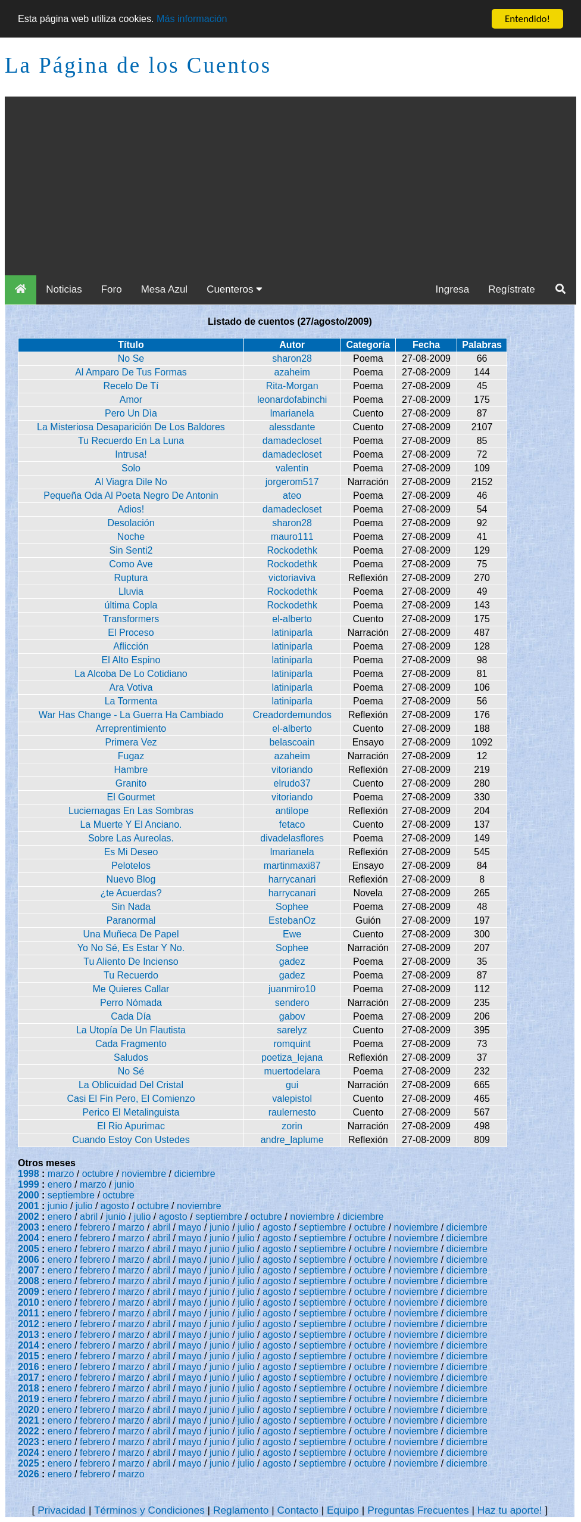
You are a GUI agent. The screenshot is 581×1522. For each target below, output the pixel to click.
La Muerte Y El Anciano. (131, 824)
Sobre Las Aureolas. (131, 838)
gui (292, 1085)
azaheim (292, 372)
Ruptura (131, 578)
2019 (28, 1399)
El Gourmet (131, 797)
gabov (292, 1016)
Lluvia (130, 591)
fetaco (292, 824)
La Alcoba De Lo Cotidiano (130, 674)
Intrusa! (130, 454)
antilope (292, 811)
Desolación (130, 523)
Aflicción (131, 646)
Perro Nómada (131, 1003)
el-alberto (292, 619)
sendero (292, 1003)
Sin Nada (131, 907)
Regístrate (511, 289)
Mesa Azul (164, 289)
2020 (28, 1410)
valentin (292, 468)
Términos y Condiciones (149, 1510)
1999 (28, 1184)
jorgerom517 (292, 482)
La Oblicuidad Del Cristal (131, 1085)
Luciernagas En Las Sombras (130, 811)
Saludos (131, 1057)
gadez (292, 961)
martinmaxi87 (292, 866)
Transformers (131, 619)
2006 (28, 1259)
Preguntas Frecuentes (418, 1510)
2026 (28, 1474)
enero (60, 1184)
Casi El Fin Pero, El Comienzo (131, 1099)
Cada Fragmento (131, 1044)
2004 (28, 1238)
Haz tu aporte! (509, 1510)
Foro (111, 289)
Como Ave (131, 564)
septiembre (71, 1195)
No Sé (131, 1071)
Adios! (131, 509)
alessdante (292, 427)
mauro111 (292, 537)
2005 (28, 1249)
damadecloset (292, 441)
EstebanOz (292, 920)
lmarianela (292, 413)
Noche (131, 537)
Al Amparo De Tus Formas (131, 372)
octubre (98, 1174)
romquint (292, 1044)
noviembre (143, 1174)
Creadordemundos (292, 715)
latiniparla (291, 633)
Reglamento (240, 1510)
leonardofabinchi (292, 400)
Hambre (131, 770)
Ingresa (453, 289)
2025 (28, 1463)
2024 (28, 1453)
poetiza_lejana (292, 1057)
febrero (95, 1227)
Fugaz (131, 756)
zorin (292, 1126)
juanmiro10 (292, 989)
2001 (28, 1206)
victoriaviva (292, 578)
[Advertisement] (290, 185)
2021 (28, 1420)
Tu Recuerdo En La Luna (131, 441)
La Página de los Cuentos (138, 65)
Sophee (292, 907)
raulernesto (292, 1112)
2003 (28, 1227)
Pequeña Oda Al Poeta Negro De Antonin (130, 495)
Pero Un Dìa (131, 413)
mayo (190, 1227)
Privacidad (62, 1510)
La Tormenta (131, 701)
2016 (28, 1367)
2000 (28, 1195)
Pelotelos (131, 866)
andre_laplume (292, 1140)
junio (124, 1184)
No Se (131, 358)
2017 (28, 1377)
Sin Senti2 (131, 550)
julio (84, 1206)
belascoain (292, 742)
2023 (28, 1442)
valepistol (292, 1099)
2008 (28, 1281)
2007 (28, 1270)
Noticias (64, 289)
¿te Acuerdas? (130, 893)
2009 (28, 1292)
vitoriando (292, 770)
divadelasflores (292, 838)
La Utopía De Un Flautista (131, 1030)
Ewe (292, 934)
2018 (28, 1388)
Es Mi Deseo (131, 852)
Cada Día (131, 1016)
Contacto (297, 1510)
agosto (115, 1206)
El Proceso (131, 633)
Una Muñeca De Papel (131, 934)
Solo (130, 468)
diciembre (194, 1174)
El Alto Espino (131, 660)
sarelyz (292, 1030)
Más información (201, 19)
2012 (28, 1324)
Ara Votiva (131, 687)
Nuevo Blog (131, 879)
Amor (131, 400)
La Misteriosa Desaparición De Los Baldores (131, 427)
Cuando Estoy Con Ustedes (130, 1140)
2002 (28, 1217)
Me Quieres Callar (131, 989)
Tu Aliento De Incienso (131, 961)
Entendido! (527, 19)
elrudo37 (292, 783)
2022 (28, 1431)
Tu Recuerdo (131, 975)
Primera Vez (131, 742)
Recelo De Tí (130, 386)
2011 (28, 1313)
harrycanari (292, 879)
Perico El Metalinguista (131, 1112)
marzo (61, 1174)
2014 (28, 1345)
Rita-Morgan (292, 386)
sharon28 (292, 358)
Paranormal (131, 920)
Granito (130, 783)
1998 (28, 1174)
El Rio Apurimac (131, 1126)
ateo (292, 495)
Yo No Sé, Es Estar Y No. (131, 948)
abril (89, 1217)
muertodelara (292, 1071)
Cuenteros (235, 289)
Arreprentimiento (131, 728)
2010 (28, 1302)
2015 (28, 1356)
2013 (28, 1335)
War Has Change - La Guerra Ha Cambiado (131, 715)
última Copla (131, 605)
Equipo (343, 1510)
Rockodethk (292, 550)
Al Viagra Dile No (131, 482)
